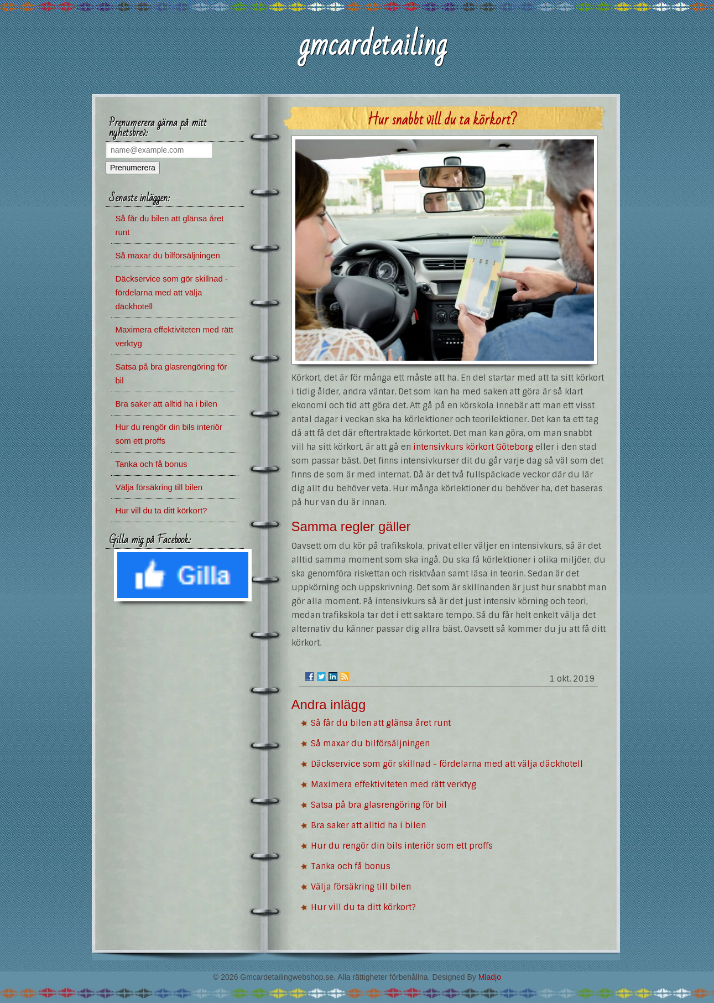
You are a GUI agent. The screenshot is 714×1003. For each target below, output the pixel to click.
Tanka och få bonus (350, 866)
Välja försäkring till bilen (361, 886)
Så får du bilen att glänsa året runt (381, 723)
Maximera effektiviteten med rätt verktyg (393, 784)
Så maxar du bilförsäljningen (370, 743)
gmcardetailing (372, 45)
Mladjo (489, 977)
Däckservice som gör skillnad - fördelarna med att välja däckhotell (447, 764)
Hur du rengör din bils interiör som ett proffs (402, 845)
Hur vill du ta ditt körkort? (363, 907)
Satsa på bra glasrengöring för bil (379, 804)
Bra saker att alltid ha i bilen (368, 825)
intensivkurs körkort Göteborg (473, 447)
